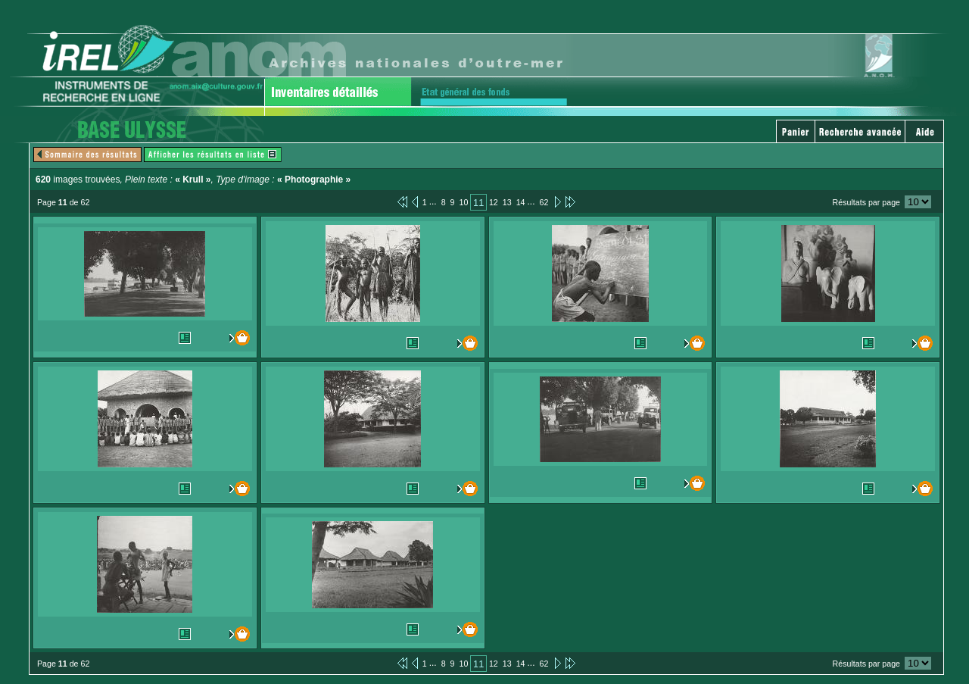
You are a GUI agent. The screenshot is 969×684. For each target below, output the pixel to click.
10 (464, 202)
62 (543, 202)
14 (520, 202)
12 (493, 202)
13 (507, 202)
